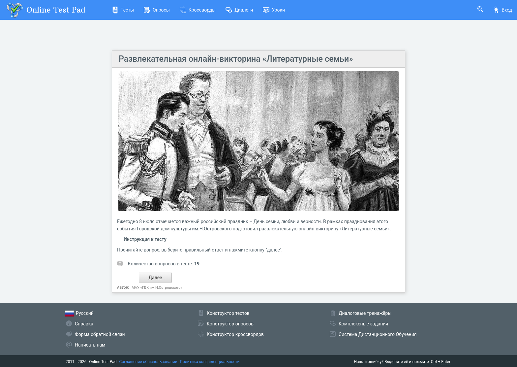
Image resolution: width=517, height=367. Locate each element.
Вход (502, 10)
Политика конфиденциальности (210, 361)
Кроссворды (198, 10)
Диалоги (239, 10)
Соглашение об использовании (148, 361)
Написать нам (90, 345)
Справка (84, 323)
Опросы (157, 10)
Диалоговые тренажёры (365, 313)
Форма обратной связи (100, 334)
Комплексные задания (363, 323)
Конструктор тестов (228, 313)
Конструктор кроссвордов (235, 334)
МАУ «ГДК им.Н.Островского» (157, 287)
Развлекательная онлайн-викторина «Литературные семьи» (236, 59)
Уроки (274, 10)
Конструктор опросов (230, 323)
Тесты (123, 10)
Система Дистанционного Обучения (377, 334)
